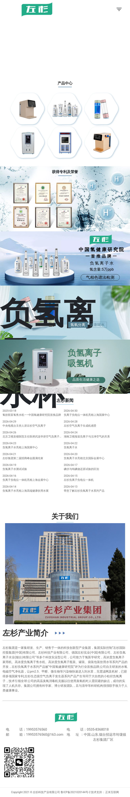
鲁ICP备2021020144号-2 (75, 792)
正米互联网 (112, 792)
